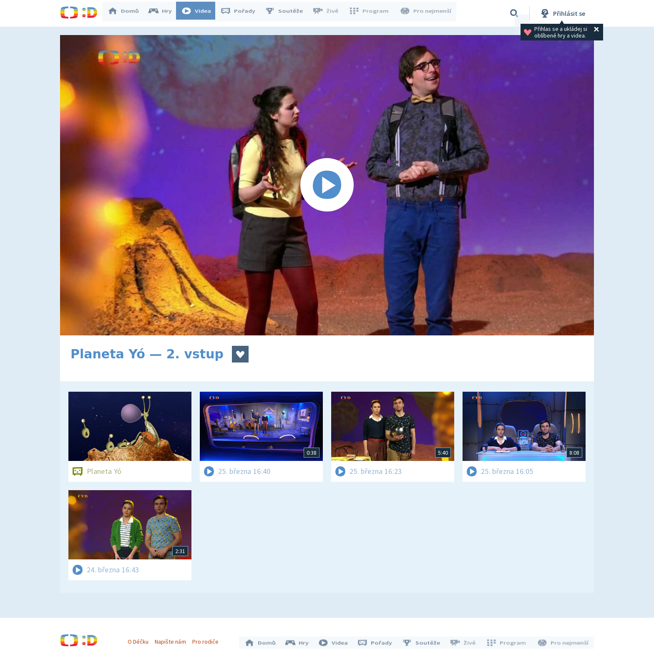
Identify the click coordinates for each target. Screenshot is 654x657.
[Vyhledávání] (514, 13)
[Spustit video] (327, 185)
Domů (127, 13)
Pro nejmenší (426, 13)
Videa (200, 13)
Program (371, 13)
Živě (329, 13)
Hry (164, 13)
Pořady (242, 13)
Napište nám (172, 639)
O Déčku (140, 639)
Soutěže (287, 13)
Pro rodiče (207, 639)
